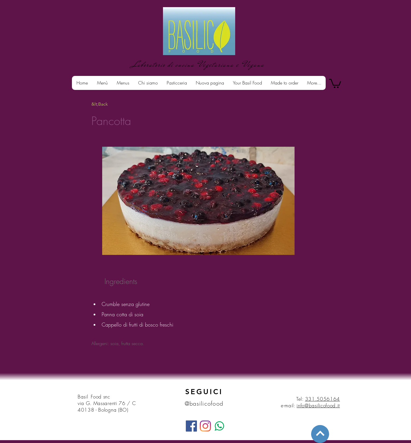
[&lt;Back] (109, 104)
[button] (335, 83)
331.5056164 (322, 399)
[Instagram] (205, 426)
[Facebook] (191, 426)
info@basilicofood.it (318, 405)
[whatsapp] (219, 426)
